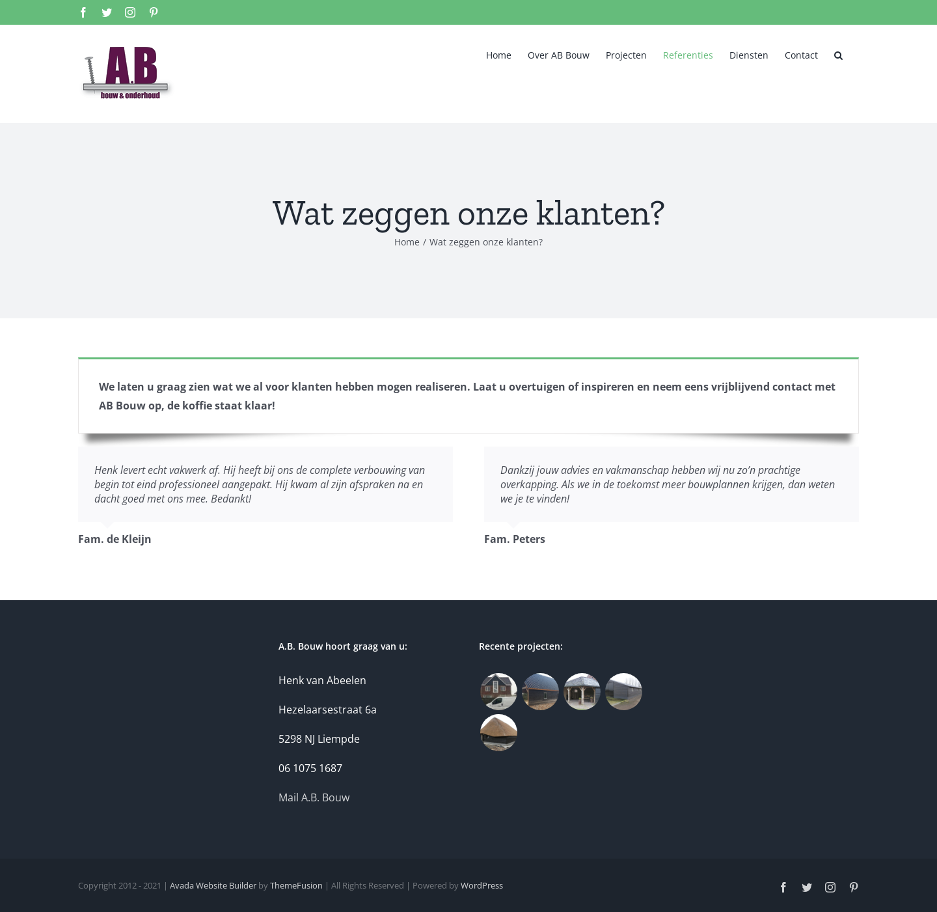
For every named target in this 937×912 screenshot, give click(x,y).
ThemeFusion (296, 885)
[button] (838, 55)
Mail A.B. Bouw (313, 797)
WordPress (482, 885)
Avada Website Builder (213, 885)
